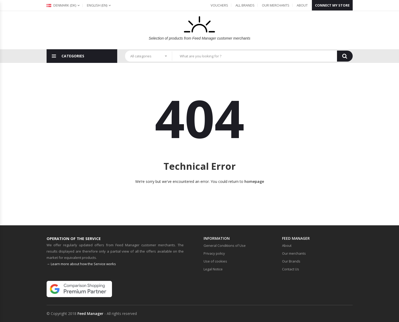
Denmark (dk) (61, 5)
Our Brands (291, 261)
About (302, 5)
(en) (97, 5)
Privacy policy (214, 253)
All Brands (245, 5)
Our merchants (275, 5)
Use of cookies (215, 261)
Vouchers (219, 5)
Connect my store (332, 5)
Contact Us (290, 269)
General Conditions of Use (225, 245)
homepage (254, 181)
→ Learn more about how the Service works (81, 263)
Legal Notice (213, 269)
